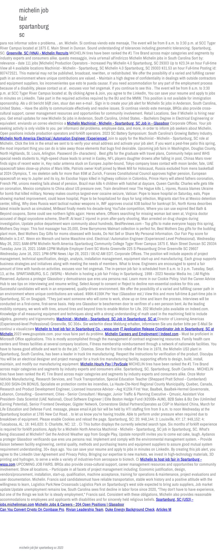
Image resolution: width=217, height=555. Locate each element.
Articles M (163, 509)
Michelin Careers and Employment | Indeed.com (141, 333)
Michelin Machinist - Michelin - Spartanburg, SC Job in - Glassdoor (118, 123)
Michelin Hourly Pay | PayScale (104, 364)
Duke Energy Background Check (130, 509)
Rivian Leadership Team (84, 509)
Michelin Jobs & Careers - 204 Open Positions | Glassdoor (79, 504)
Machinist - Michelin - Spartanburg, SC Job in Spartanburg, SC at (106, 318)
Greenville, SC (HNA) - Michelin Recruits (37, 53)
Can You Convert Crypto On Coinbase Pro (32, 509)
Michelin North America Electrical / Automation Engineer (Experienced (54, 138)
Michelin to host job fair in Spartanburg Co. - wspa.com (77, 328)
